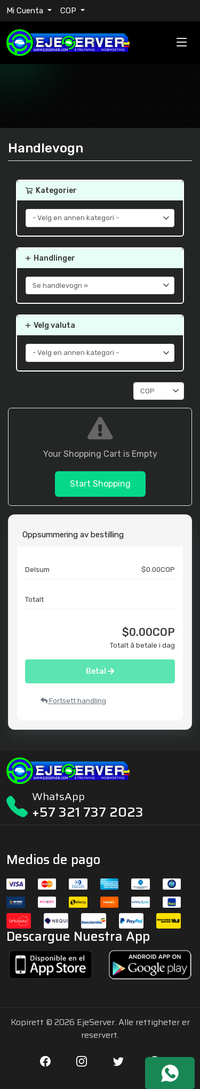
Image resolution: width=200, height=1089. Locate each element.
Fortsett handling (73, 701)
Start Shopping (100, 484)
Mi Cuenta (25, 10)
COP (69, 10)
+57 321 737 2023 (87, 812)
